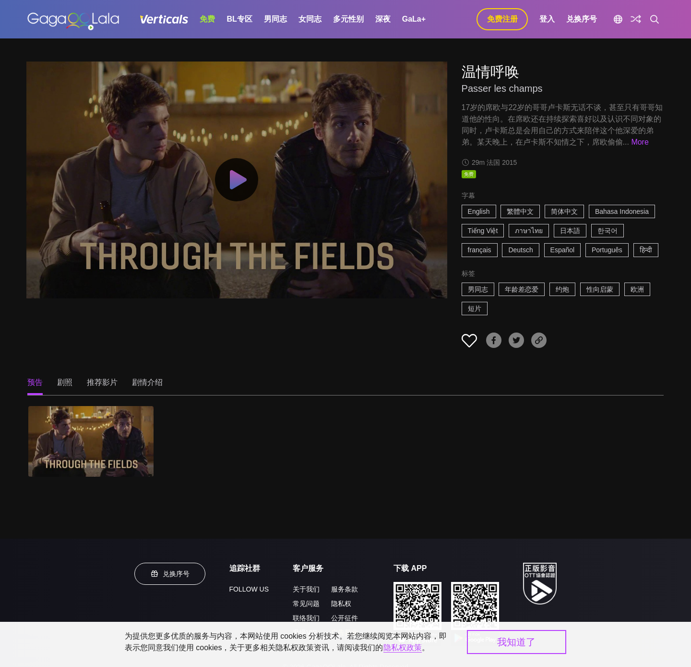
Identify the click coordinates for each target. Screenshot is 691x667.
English (479, 211)
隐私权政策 (402, 647)
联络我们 (306, 618)
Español (562, 250)
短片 (474, 308)
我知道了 (516, 642)
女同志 (310, 19)
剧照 (64, 382)
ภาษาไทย (529, 231)
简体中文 (564, 211)
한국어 (607, 231)
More (639, 142)
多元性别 (348, 19)
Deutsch (520, 250)
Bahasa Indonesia (622, 211)
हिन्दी (646, 250)
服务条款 (344, 589)
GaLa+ (414, 19)
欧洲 (637, 289)
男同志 (275, 19)
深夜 (383, 19)
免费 (207, 19)
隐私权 (341, 603)
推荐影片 (102, 382)
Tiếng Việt (483, 231)
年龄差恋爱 (521, 289)
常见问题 (306, 603)
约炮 (562, 289)
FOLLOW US (249, 589)
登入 (547, 19)
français (479, 250)
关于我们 (306, 589)
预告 (35, 382)
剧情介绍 (147, 382)
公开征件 (344, 618)
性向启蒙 (599, 289)
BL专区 (239, 19)
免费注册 (502, 19)
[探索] (636, 19)
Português (607, 250)
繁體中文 (520, 211)
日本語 (570, 231)
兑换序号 (581, 19)
